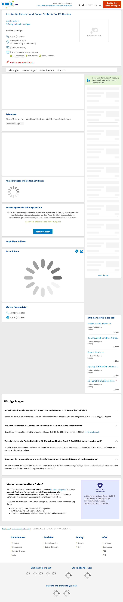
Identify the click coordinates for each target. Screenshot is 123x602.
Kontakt (61, 70)
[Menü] (101, 5)
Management (17, 547)
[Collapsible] (117, 410)
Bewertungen (29, 70)
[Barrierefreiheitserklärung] (97, 5)
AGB (104, 551)
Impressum (107, 543)
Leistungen (13, 70)
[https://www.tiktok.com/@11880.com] (34, 573)
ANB (104, 555)
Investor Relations (18, 551)
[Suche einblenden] (80, 5)
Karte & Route (47, 70)
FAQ (79, 547)
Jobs (14, 555)
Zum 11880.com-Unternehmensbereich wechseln (54, 5)
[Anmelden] (88, 5)
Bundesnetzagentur (58, 489)
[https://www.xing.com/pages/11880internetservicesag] (47, 573)
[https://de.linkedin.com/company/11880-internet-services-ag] (54, 573)
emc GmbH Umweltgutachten (101, 380)
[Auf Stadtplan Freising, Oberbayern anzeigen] (81, 251)
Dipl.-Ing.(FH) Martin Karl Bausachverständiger (103, 366)
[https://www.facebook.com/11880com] (28, 573)
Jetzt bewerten (43, 231)
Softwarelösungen (51, 547)
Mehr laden (103, 275)
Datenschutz (107, 547)
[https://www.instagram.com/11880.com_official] (41, 573)
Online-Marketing (51, 543)
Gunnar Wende (94, 352)
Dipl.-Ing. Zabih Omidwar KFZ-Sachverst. (103, 337)
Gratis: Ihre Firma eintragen (112, 4)
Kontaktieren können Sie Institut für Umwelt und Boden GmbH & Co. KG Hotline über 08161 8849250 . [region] (52, 432)
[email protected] (92, 432)
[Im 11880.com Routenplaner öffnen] (77, 250)
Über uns (15, 543)
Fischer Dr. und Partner (98, 323)
